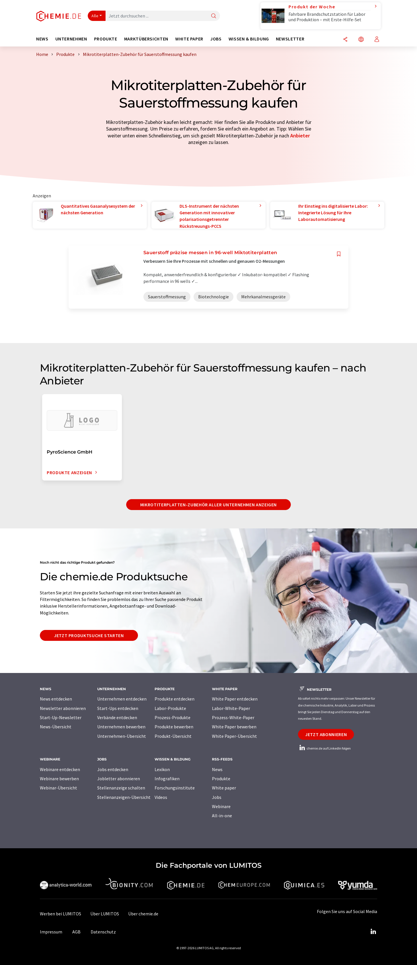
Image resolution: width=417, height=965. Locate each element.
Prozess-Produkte (172, 717)
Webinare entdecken (60, 769)
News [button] (42, 39)
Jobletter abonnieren (118, 778)
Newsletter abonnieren (63, 708)
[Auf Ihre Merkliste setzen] (339, 254)
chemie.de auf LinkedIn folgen (324, 748)
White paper (224, 788)
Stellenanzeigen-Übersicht (124, 797)
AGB (76, 932)
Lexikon (162, 769)
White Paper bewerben (234, 726)
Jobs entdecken (112, 769)
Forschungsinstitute (175, 788)
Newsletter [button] (290, 39)
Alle (94, 15)
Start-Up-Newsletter (60, 717)
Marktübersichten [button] (146, 39)
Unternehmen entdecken (122, 699)
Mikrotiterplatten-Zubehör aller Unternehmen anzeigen (208, 504)
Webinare (221, 806)
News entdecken (56, 699)
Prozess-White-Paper (233, 717)
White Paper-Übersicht (234, 736)
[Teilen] (345, 39)
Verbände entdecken (117, 717)
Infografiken (167, 778)
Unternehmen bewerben (121, 726)
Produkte (221, 778)
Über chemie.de (143, 914)
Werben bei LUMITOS (60, 914)
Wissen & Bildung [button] (249, 39)
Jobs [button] (216, 39)
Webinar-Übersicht (58, 788)
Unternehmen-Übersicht (121, 736)
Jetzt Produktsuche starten (89, 635)
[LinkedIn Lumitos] (373, 932)
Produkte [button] (105, 39)
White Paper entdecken (235, 699)
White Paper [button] (189, 39)
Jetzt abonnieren (326, 734)
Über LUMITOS (104, 914)
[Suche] (214, 16)
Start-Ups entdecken (117, 708)
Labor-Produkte (170, 708)
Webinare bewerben (59, 778)
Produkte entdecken (174, 699)
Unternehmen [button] (71, 39)
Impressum (51, 932)
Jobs (216, 797)
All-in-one (222, 815)
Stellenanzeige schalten (121, 788)
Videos (161, 797)
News (217, 769)
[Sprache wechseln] (361, 39)
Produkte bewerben (174, 726)
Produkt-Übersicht (173, 736)
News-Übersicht (55, 726)
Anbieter (300, 135)
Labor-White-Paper (231, 708)
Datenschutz (103, 932)
